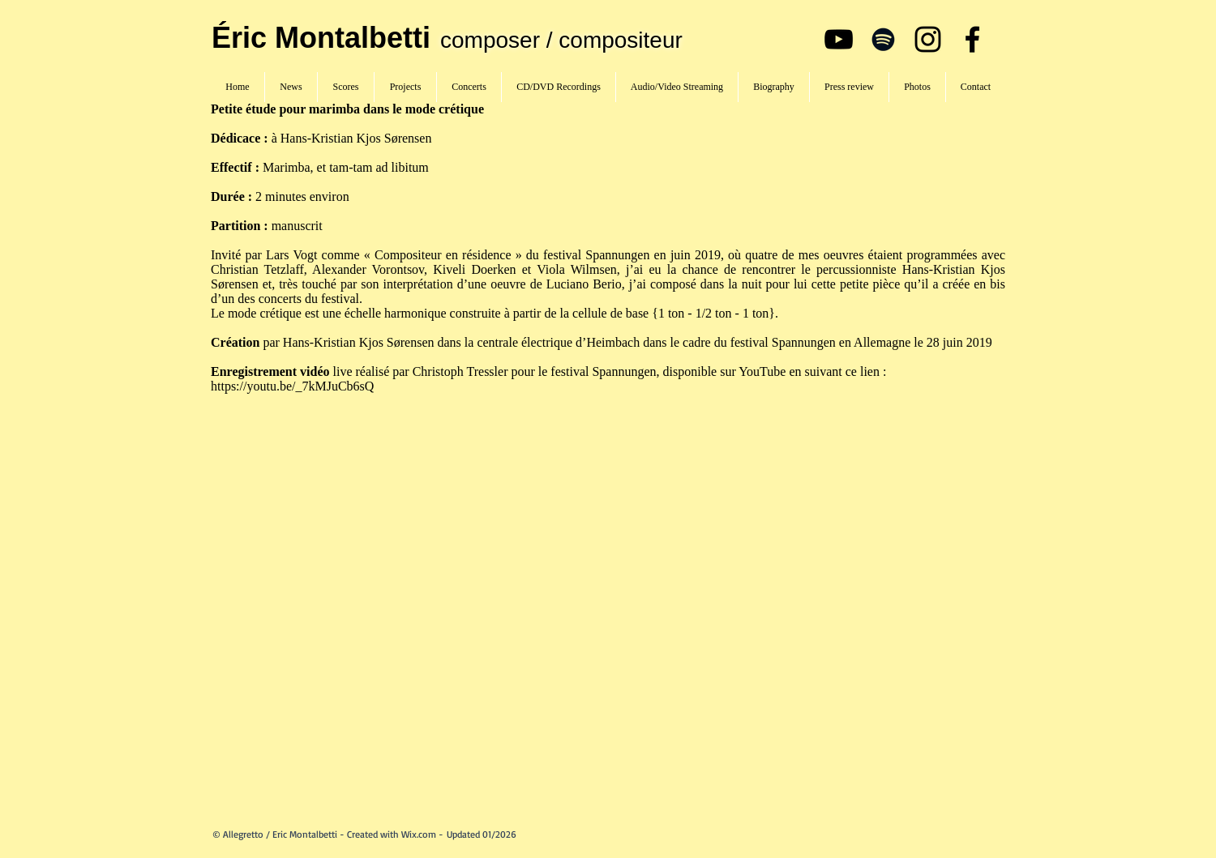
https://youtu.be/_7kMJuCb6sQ (294, 386)
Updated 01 (469, 834)
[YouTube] (838, 39)
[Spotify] (883, 39)
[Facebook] (972, 39)
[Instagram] (927, 39)
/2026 (503, 834)
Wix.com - (424, 834)
